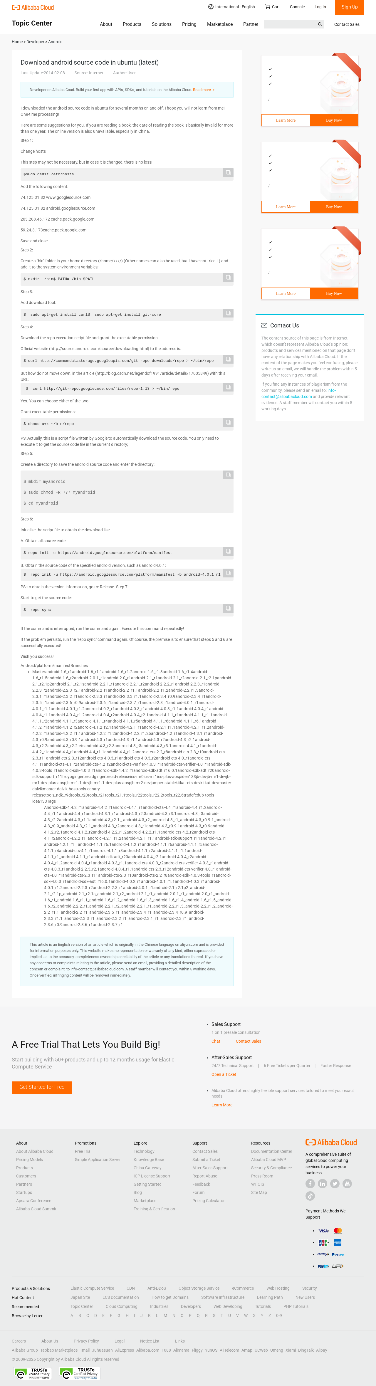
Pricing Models (29, 1159)
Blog (138, 1192)
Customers (26, 1176)
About (106, 24)
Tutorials (263, 1306)
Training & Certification (154, 1209)
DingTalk (306, 1350)
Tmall (85, 1350)
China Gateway (148, 1167)
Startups (24, 1192)
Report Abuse (204, 1176)
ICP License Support (152, 1176)
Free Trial (83, 1151)
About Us (49, 1341)
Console (297, 6)
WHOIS (257, 1184)
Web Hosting (278, 1288)
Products (132, 24)
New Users (305, 1297)
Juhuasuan (102, 1350)
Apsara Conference (33, 1200)
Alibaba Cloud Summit (36, 1209)
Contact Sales (347, 24)
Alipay (321, 1350)
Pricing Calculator (208, 1200)
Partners (252, 24)
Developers (191, 1306)
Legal (120, 1341)
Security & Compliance (271, 1167)
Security (309, 1288)
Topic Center (81, 1306)
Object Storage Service (199, 1288)
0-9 (279, 1315)
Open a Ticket (224, 1074)
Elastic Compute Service (92, 1288)
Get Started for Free (41, 1087)
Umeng (276, 1350)
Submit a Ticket (206, 1159)
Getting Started (148, 1184)
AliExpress (124, 1350)
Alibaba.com (147, 1350)
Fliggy (197, 1350)
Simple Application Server (98, 1159)
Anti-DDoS (156, 1288)
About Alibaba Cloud (34, 1151)
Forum (198, 1192)
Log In (320, 6)
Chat (216, 1041)
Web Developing (228, 1306)
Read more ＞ (204, 90)
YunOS (211, 1350)
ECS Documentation (121, 1297)
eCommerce (243, 1288)
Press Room (262, 1176)
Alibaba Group (25, 1350)
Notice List (150, 1341)
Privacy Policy (86, 1341)
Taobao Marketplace (59, 1350)
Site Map (259, 1192)
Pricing (189, 24)
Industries (159, 1306)
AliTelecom (229, 1350)
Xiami (291, 1350)
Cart (272, 6)
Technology (144, 1151)
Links (180, 1341)
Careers (19, 1341)
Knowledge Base (149, 1159)
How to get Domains (170, 1297)
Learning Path (270, 1297)
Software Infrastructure (222, 1297)
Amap (246, 1350)
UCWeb (261, 1350)
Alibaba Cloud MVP (268, 1159)
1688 (166, 1350)
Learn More (286, 120)
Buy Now (334, 120)
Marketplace (220, 24)
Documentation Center (271, 1151)
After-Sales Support (210, 1167)
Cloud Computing (121, 1306)
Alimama (181, 1350)
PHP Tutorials (295, 1306)
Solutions (162, 24)
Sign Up (350, 7)
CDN (131, 1288)
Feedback (201, 1184)
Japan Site (80, 1297)
